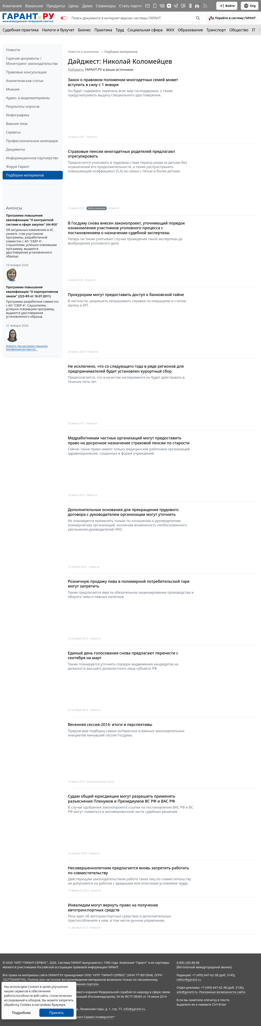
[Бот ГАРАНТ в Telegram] (183, 5)
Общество (239, 29)
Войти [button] (227, 5)
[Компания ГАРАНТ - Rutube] (197, 5)
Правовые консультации (26, 72)
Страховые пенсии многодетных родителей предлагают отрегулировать (121, 154)
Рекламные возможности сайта (222, 992)
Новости (13, 49)
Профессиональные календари (32, 140)
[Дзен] (169, 6)
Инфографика (17, 115)
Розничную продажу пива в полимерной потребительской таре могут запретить (129, 584)
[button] (232, 18)
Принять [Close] (56, 1012)
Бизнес (84, 29)
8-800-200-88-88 (188, 963)
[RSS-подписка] (205, 5)
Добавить (76, 69)
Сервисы (13, 132)
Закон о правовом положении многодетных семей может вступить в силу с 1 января (123, 82)
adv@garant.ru (187, 992)
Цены (73, 5)
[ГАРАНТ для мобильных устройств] (154, 5)
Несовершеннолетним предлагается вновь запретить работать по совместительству (128, 870)
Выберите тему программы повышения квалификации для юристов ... (27, 348)
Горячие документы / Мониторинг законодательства (32, 61)
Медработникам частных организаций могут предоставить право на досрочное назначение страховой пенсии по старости (129, 440)
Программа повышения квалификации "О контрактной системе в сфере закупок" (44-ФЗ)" (32, 219)
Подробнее (21, 1012)
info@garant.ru (134, 1009)
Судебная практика (21, 29)
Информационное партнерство (32, 158)
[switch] (63, 18)
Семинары (106, 5)
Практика (103, 29)
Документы (15, 149)
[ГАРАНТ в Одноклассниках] (190, 5)
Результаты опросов (22, 106)
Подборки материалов (25, 175)
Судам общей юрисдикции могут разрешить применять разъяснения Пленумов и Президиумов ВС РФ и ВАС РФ (121, 798)
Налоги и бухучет (58, 29)
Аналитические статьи (24, 80)
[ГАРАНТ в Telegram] (175, 5)
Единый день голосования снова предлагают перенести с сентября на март (123, 655)
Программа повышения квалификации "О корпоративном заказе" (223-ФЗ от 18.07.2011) (32, 291)
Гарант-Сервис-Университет (93, 1017)
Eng (250, 5)
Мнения (12, 89)
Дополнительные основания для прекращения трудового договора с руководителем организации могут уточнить (123, 512)
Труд (120, 29)
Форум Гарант (17, 166)
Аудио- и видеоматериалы (28, 98)
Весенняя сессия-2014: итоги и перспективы (110, 724)
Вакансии (34, 5)
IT (253, 29)
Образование (190, 29)
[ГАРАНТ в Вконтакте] (162, 5)
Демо (87, 5)
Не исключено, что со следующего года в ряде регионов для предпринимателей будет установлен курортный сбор (126, 368)
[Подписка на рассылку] (147, 5)
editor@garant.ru (189, 979)
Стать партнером (135, 5)
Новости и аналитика (83, 52)
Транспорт (216, 29)
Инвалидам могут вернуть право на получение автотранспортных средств (113, 907)
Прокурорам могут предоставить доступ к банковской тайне (126, 294)
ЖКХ (170, 29)
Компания (12, 5)
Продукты (55, 5)
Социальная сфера (145, 29)
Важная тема (17, 123)
